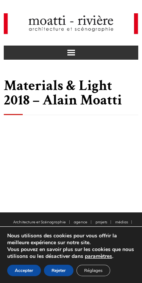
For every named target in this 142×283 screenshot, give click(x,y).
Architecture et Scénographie (39, 222)
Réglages (93, 270)
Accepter (24, 270)
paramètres (98, 256)
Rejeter (58, 270)
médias (121, 222)
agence (80, 222)
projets (101, 222)
